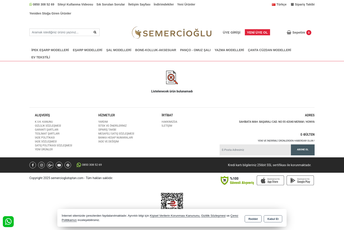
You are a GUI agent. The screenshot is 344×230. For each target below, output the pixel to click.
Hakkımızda (169, 121)
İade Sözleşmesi (46, 141)
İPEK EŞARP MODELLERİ (50, 50)
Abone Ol (302, 149)
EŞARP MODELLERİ (87, 50)
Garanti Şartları (46, 129)
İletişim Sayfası (139, 4)
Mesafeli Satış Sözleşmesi (116, 133)
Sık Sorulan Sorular (111, 4)
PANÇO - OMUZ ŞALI (195, 50)
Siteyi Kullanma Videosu (75, 4)
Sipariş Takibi (107, 129)
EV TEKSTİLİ (40, 57)
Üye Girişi (231, 32)
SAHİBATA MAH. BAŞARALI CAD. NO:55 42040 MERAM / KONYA (277, 121)
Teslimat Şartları (47, 133)
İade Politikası (45, 137)
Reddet (253, 218)
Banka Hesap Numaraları (115, 137)
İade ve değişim (108, 141)
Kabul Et (273, 218)
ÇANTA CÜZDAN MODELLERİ (269, 50)
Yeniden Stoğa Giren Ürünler (50, 13)
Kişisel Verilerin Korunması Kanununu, (175, 215)
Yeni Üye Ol (257, 32)
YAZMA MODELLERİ (229, 50)
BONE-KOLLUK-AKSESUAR (155, 50)
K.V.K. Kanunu (44, 121)
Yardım (103, 121)
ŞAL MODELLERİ (118, 50)
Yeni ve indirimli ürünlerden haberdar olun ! (286, 140)
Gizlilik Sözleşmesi (48, 125)
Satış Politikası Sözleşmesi (53, 145)
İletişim (167, 125)
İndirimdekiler (164, 4)
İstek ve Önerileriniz (112, 125)
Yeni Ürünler (186, 4)
